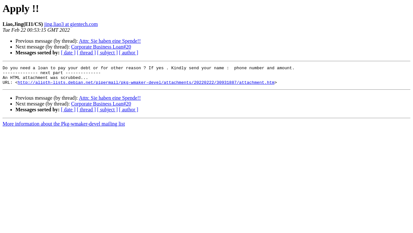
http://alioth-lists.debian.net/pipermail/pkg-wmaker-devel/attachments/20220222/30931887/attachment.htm (146, 86)
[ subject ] (107, 52)
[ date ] (68, 52)
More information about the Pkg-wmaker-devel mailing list (64, 127)
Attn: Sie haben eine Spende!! (110, 41)
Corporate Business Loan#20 (101, 47)
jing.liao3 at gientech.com (71, 24)
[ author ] (128, 52)
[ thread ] (86, 52)
